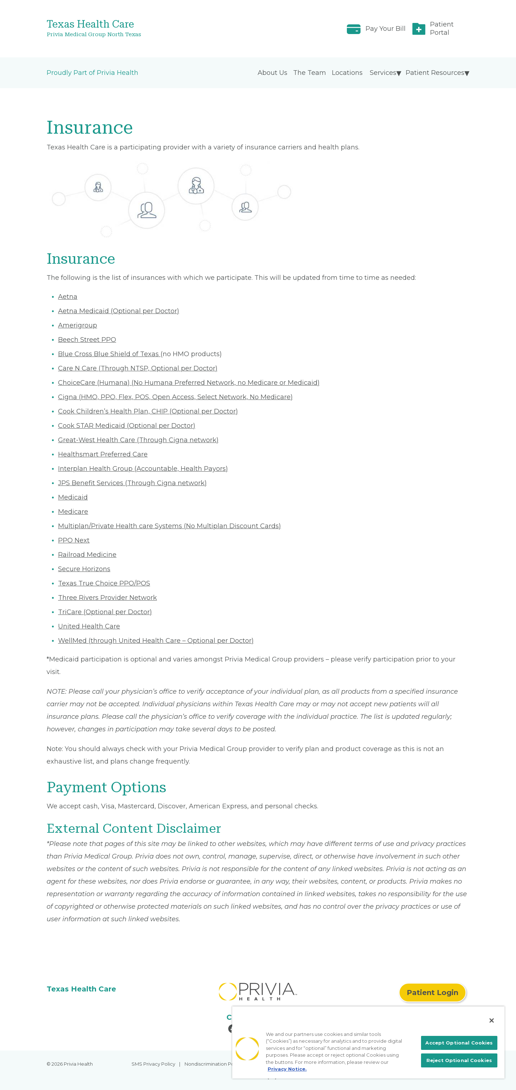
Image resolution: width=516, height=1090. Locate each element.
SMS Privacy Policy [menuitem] (153, 1064)
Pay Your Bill (386, 29)
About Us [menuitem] (272, 73)
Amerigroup (77, 325)
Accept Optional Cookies (459, 1043)
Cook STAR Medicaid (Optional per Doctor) (126, 426)
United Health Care (89, 626)
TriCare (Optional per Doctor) (105, 612)
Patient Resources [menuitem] (435, 73)
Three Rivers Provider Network (107, 598)
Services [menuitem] (383, 73)
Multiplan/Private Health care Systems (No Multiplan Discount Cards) (169, 526)
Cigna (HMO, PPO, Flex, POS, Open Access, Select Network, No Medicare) (175, 397)
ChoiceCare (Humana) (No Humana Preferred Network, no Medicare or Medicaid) (189, 383)
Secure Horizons (84, 569)
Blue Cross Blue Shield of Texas (109, 354)
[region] (368, 1042)
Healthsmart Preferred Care (103, 454)
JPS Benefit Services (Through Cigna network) (132, 483)
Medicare (73, 512)
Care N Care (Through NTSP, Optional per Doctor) (138, 368)
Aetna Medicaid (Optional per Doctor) (118, 311)
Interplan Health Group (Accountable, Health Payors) (143, 469)
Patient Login (432, 992)
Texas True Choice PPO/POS (104, 583)
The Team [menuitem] (309, 73)
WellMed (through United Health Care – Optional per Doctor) (156, 641)
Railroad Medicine (87, 555)
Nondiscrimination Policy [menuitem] (213, 1064)
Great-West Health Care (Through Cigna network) (138, 440)
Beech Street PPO (87, 340)
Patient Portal (442, 28)
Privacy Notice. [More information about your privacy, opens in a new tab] (287, 1069)
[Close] (492, 1020)
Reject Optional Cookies (459, 1060)
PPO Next (74, 540)
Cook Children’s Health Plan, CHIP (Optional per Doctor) (148, 411)
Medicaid (73, 497)
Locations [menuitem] (347, 73)
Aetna (67, 297)
